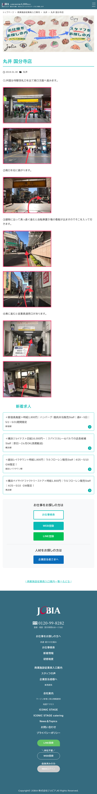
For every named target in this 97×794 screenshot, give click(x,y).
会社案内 (48, 693)
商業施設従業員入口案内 (48, 667)
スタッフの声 (48, 673)
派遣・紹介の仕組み (48, 642)
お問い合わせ (48, 727)
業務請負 (48, 685)
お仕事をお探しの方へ (48, 636)
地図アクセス (48, 704)
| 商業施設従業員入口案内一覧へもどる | (49, 581)
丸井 (25, 72)
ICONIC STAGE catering (49, 715)
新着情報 (48, 653)
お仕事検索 (48, 647)
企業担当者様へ (49, 679)
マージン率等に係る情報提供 (48, 699)
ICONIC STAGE (48, 709)
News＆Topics (48, 721)
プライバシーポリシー (48, 733)
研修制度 (48, 659)
